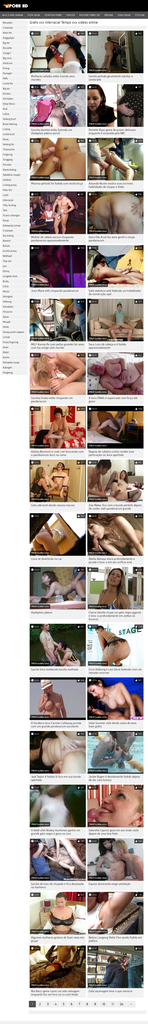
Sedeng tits (8, 144)
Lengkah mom (10, 276)
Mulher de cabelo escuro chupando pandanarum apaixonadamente (52, 238)
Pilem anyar (34, 15)
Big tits (6, 43)
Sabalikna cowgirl (12, 174)
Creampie (8, 27)
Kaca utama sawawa (12, 15)
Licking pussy (9, 185)
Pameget (7, 73)
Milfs (5, 78)
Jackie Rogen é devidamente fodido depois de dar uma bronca (114, 778)
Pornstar (7, 164)
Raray (6, 139)
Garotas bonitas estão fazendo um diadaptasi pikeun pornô (51, 131)
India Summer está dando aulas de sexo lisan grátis (112, 724)
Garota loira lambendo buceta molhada (54, 669)
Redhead (7, 256)
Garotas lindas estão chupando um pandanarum (52, 399)
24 (121, 1004)
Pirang (6, 68)
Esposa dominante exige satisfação (110, 884)
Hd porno (7, 311)
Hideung (7, 301)
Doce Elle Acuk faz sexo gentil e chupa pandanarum (112, 238)
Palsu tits (7, 190)
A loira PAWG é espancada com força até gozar (113, 399)
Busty (6, 281)
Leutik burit (9, 134)
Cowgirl (7, 53)
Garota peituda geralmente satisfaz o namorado (111, 78)
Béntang (108, 15)
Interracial (8, 200)
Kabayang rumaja (11, 225)
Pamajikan (8, 306)
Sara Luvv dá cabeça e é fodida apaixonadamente (107, 346)
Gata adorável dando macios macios (53, 505)
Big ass (6, 88)
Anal (5, 109)
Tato (5, 210)
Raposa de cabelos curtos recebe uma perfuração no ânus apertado (111, 453)
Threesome (9, 149)
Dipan (6, 316)
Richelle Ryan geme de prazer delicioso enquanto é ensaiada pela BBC (112, 131)
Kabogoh (7, 367)
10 (103, 1004)
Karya (6, 220)
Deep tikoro (9, 103)
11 (112, 1004)
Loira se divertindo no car (46, 559)
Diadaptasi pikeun (41, 612)
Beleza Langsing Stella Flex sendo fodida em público (115, 939)
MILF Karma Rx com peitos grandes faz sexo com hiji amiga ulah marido (57, 346)
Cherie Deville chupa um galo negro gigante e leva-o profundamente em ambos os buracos (115, 616)
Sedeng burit (9, 119)
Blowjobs (7, 22)
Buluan (6, 245)
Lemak (6, 337)
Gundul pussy (9, 251)
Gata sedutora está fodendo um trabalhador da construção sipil (115, 292)
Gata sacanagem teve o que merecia (110, 991)
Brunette (7, 48)
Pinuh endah (124, 15)
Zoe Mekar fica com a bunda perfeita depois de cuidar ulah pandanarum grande (115, 507)
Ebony (6, 271)
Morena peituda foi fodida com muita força (57, 183)
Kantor (6, 357)
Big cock (7, 58)
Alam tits (7, 32)
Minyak (6, 322)
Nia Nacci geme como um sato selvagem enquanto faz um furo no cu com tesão (55, 993)
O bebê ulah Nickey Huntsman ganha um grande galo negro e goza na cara (55, 832)
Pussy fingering (10, 342)
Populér (70, 15)
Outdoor (7, 180)
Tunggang (7, 159)
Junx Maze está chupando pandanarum (55, 290)
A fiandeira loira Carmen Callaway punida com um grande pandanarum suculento (56, 724)
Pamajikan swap (11, 362)
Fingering (7, 154)
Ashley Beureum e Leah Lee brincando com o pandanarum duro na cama (57, 453)
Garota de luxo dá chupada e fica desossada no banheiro (57, 885)
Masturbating (9, 169)
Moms (6, 291)
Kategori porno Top (89, 15)
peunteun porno (53, 15)
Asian (5, 347)
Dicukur (7, 93)
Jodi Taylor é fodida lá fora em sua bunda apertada (56, 778)
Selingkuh (8, 296)
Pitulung (140, 15)
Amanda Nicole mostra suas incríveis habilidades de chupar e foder (111, 185)
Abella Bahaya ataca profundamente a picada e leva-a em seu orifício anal (112, 560)
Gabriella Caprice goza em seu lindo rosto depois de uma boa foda (114, 832)
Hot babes (8, 98)
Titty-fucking (9, 205)
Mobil (6, 352)
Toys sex (7, 261)
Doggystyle (8, 38)
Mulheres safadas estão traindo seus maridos (53, 78)
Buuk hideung (10, 124)
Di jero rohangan (11, 215)
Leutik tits (8, 83)
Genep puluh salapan (13, 332)
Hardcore (7, 63)
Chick (6, 286)
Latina (6, 114)
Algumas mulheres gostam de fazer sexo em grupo (57, 939)
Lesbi (5, 195)
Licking (6, 129)
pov (5, 266)
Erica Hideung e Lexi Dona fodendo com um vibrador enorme (115, 671)
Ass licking (8, 235)
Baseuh (6, 240)
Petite (6, 327)
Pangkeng (8, 372)
